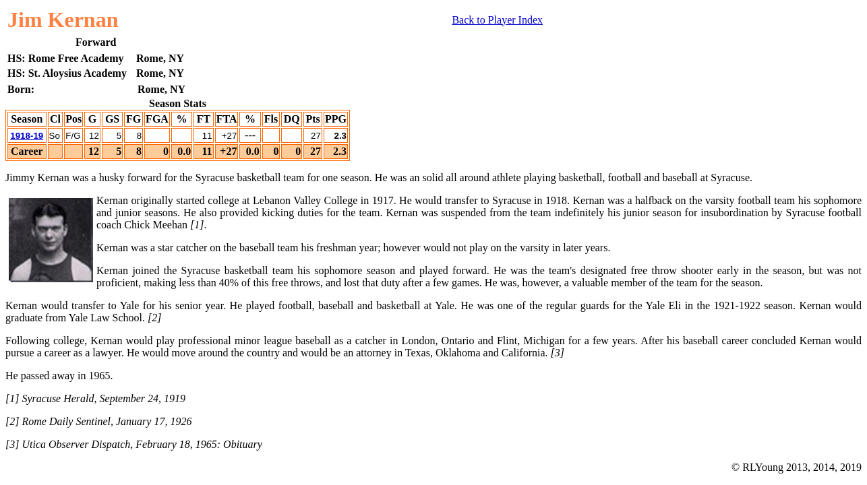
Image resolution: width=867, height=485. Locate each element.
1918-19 (26, 136)
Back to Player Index (497, 20)
